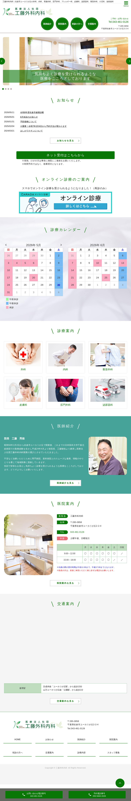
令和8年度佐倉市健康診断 (32, 112)
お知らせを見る (65, 144)
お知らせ (49, 756)
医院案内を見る (65, 595)
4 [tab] (11, 89)
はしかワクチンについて (31, 131)
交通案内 (92, 24)
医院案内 (62, 24)
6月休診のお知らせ (29, 117)
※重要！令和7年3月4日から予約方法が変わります (43, 126)
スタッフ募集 (113, 769)
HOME (17, 756)
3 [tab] (8, 89)
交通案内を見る (65, 717)
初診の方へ (77, 24)
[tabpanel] (65, 61)
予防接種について (28, 122)
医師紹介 (47, 24)
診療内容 (81, 769)
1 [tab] (3, 89)
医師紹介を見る (65, 490)
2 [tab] (6, 89)
